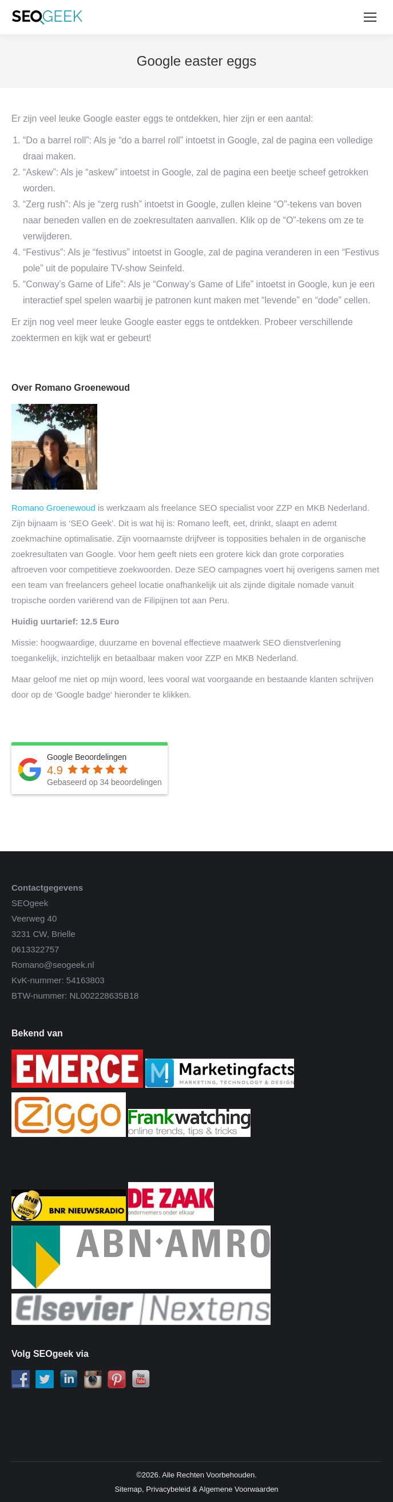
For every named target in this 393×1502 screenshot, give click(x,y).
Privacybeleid (168, 1489)
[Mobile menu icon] (370, 17)
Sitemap (128, 1489)
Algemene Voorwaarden (239, 1489)
